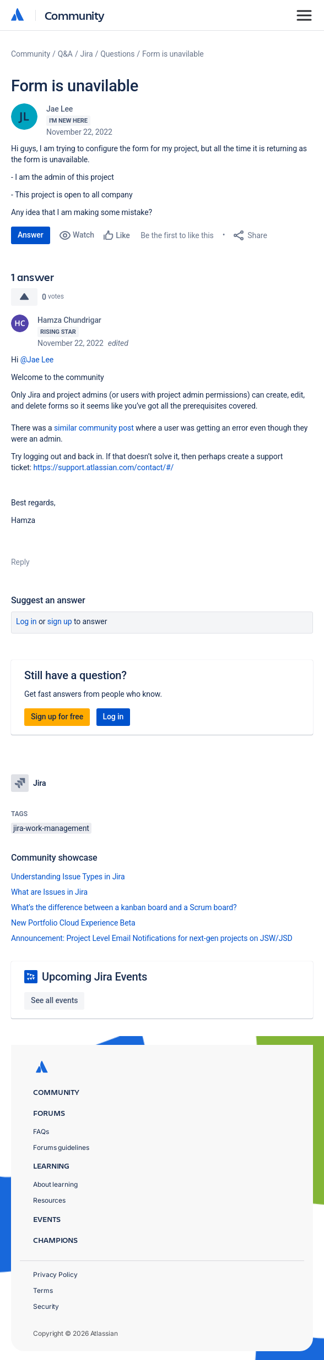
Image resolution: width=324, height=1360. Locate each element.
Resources (49, 1200)
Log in (26, 621)
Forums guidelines (61, 1147)
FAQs (41, 1131)
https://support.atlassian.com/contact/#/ (103, 467)
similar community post (94, 427)
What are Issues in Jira (49, 892)
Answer (31, 234)
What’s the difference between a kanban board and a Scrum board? (124, 907)
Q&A (65, 53)
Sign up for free (57, 716)
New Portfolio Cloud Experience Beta (73, 922)
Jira (86, 53)
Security (46, 1306)
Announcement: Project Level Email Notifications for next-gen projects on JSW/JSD (152, 938)
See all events (54, 1000)
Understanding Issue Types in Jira (68, 876)
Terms (43, 1290)
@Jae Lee (37, 359)
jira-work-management (51, 828)
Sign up (59, 621)
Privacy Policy (55, 1274)
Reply (20, 562)
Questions (117, 53)
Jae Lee (59, 108)
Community (75, 15)
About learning (55, 1184)
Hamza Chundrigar (69, 320)
